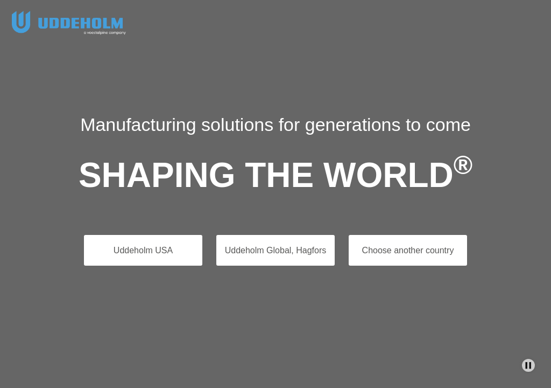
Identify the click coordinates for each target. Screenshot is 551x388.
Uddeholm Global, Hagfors (276, 250)
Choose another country (408, 250)
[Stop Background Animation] (528, 365)
